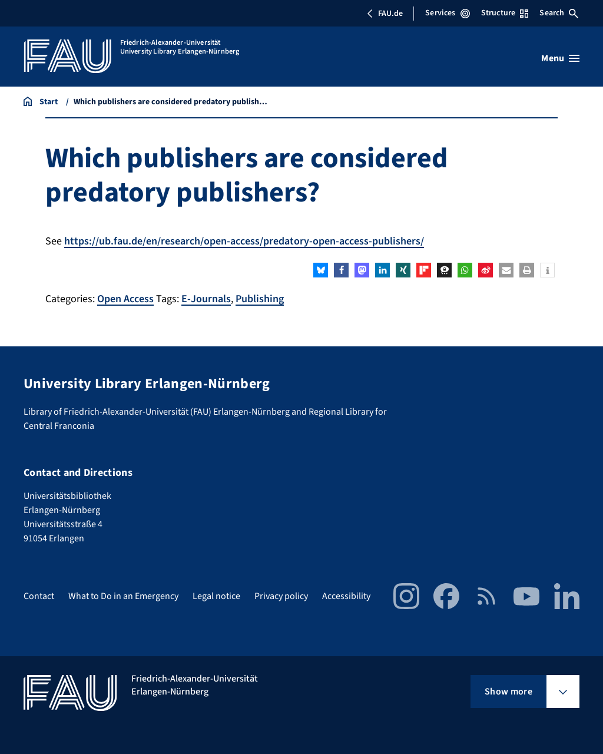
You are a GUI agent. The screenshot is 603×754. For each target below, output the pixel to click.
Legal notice (216, 596)
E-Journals (206, 299)
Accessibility (346, 596)
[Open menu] (560, 58)
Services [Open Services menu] (447, 13)
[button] (320, 270)
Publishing (260, 299)
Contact (39, 596)
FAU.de (384, 13)
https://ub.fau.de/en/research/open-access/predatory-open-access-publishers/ (244, 241)
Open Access (125, 299)
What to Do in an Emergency (123, 596)
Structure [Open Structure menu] (504, 13)
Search (558, 13)
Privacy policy (281, 596)
